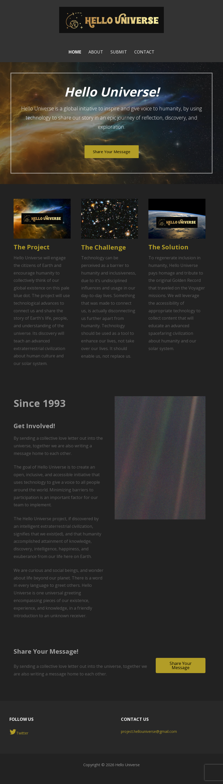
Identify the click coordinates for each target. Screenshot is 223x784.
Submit (118, 52)
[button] (180, 665)
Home (75, 52)
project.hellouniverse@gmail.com (149, 731)
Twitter (18, 731)
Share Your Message (111, 151)
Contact (144, 52)
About (95, 52)
